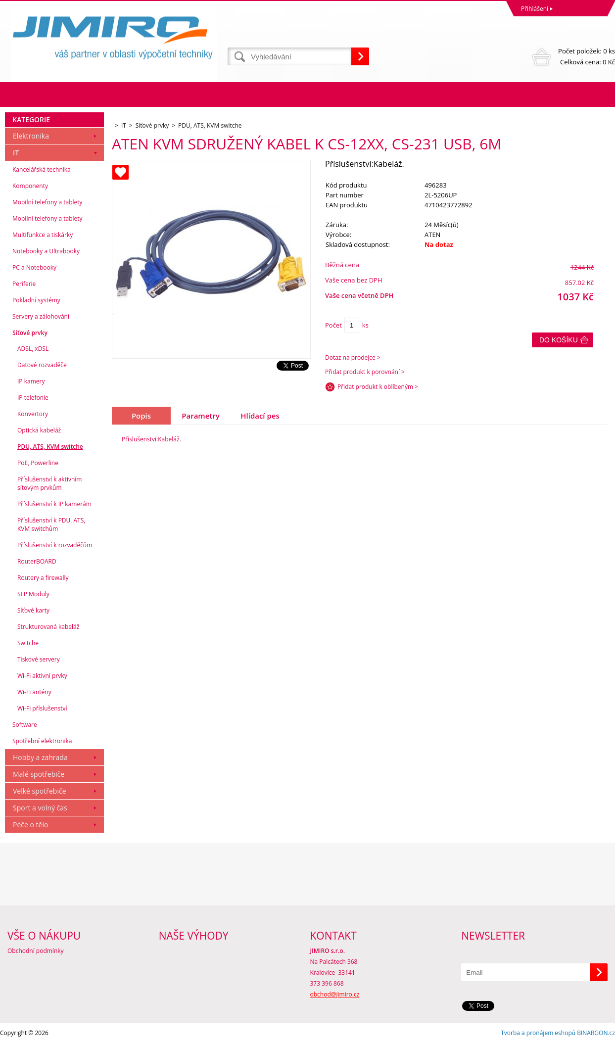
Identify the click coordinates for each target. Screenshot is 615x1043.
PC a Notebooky (34, 267)
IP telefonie (32, 397)
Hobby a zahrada (40, 757)
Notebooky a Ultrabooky (46, 251)
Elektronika (31, 136)
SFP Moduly (33, 594)
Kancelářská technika (41, 169)
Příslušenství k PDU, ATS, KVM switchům (51, 524)
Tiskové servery (38, 659)
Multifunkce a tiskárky (42, 235)
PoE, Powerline (37, 463)
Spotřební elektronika (42, 741)
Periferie (24, 284)
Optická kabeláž (39, 430)
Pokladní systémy (36, 300)
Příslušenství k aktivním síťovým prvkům (49, 483)
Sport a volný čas (40, 807)
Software (24, 724)
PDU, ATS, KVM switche (50, 446)
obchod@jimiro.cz (335, 994)
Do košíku (558, 340)
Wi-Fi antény (34, 692)
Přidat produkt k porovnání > (365, 372)
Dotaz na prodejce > (352, 357)
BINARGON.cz (596, 1033)
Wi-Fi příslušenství (42, 708)
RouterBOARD (36, 561)
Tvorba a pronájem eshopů (538, 1033)
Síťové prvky (29, 333)
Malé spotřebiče (38, 774)
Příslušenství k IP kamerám (54, 504)
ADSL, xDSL (32, 348)
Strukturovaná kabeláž (48, 626)
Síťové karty (33, 610)
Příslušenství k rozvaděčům (54, 545)
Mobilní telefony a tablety (47, 202)
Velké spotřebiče (39, 791)
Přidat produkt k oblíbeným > (377, 386)
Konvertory (32, 414)
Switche (28, 643)
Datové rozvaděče (42, 365)
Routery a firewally (43, 577)
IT (16, 152)
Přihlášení (534, 8)
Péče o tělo (30, 824)
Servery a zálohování (40, 316)
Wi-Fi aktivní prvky (42, 675)
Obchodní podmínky (35, 951)
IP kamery (31, 381)
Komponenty (30, 186)
